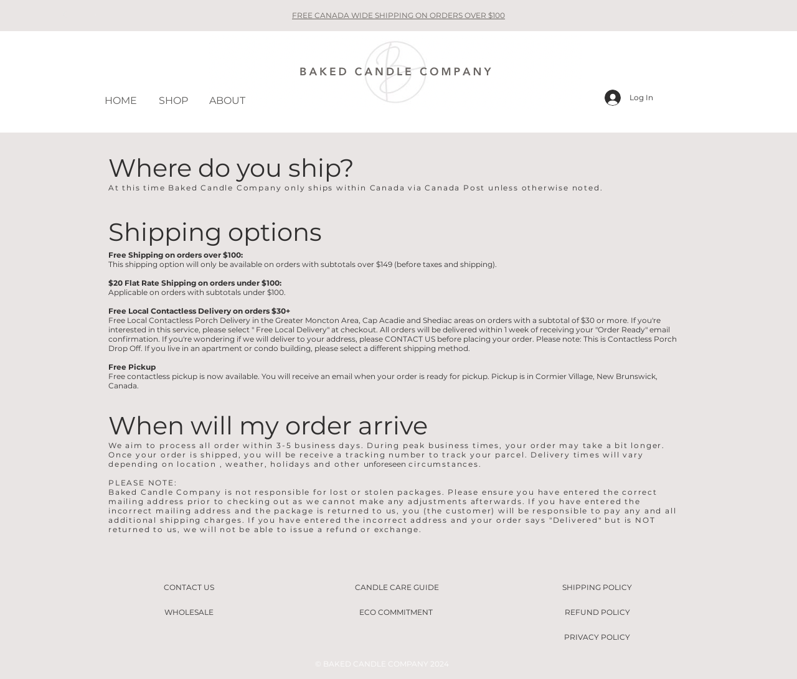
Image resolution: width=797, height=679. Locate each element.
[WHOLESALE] (188, 612)
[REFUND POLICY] (597, 612)
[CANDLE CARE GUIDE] (396, 587)
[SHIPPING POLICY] (597, 587)
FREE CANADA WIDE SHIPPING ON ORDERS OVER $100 (398, 15)
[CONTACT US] (188, 587)
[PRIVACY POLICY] (597, 637)
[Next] (718, 15)
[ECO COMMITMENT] (396, 612)
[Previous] (78, 15)
